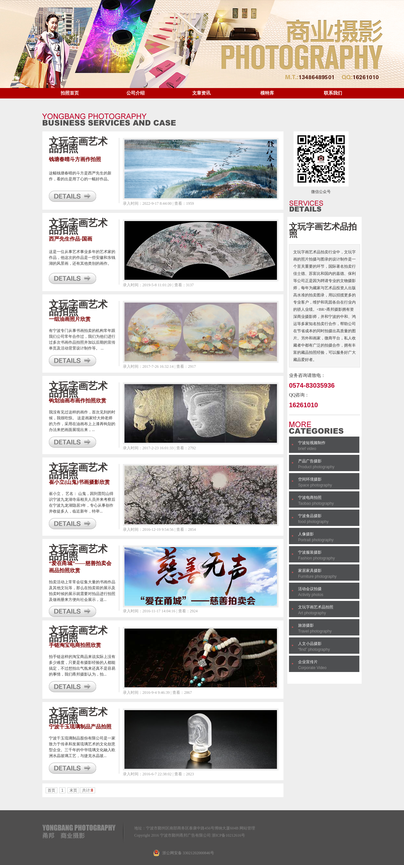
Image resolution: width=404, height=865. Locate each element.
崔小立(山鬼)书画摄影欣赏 (79, 482)
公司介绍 (135, 93)
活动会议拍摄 (310, 589)
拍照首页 (70, 93)
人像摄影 (306, 534)
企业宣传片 (308, 662)
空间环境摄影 (310, 479)
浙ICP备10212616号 (228, 835)
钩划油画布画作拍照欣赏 (77, 400)
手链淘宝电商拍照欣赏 (75, 645)
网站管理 (247, 828)
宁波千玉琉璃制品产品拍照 (80, 726)
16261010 (303, 405)
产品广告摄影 (310, 461)
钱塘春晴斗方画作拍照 (75, 159)
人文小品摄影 (310, 643)
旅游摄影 (306, 625)
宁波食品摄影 (310, 516)
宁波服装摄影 (310, 552)
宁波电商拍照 (310, 497)
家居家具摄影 (310, 570)
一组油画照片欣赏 (70, 319)
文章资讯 (201, 93)
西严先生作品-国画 (70, 239)
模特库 (267, 93)
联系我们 (333, 93)
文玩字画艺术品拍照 (315, 607)
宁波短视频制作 (311, 442)
